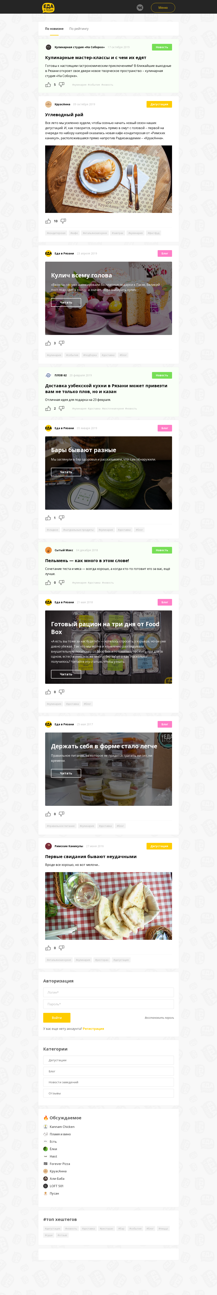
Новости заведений (64, 1093)
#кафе (77, 233)
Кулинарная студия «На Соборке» (80, 47)
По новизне (54, 29)
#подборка (94, 362)
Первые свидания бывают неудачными (91, 865)
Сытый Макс (64, 558)
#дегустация (128, 968)
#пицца (50, 1247)
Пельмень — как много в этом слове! (87, 568)
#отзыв (79, 1247)
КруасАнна (62, 104)
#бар (128, 1240)
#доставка (114, 362)
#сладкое (53, 537)
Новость (162, 47)
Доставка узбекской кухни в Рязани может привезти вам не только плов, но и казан (106, 396)
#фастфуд (54, 240)
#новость (110, 84)
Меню (163, 7)
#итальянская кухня (100, 233)
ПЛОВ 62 (61, 383)
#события (96, 84)
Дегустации (58, 1069)
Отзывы (55, 1105)
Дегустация (159, 104)
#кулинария (80, 84)
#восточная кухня (117, 416)
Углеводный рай (64, 115)
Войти (57, 1027)
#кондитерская (57, 233)
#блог (131, 362)
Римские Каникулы (69, 855)
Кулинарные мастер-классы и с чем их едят (95, 57)
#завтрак (125, 233)
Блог (165, 260)
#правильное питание (61, 834)
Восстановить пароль (159, 1027)
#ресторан (107, 968)
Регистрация (93, 1038)
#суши (64, 1247)
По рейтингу (79, 29)
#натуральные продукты (81, 537)
